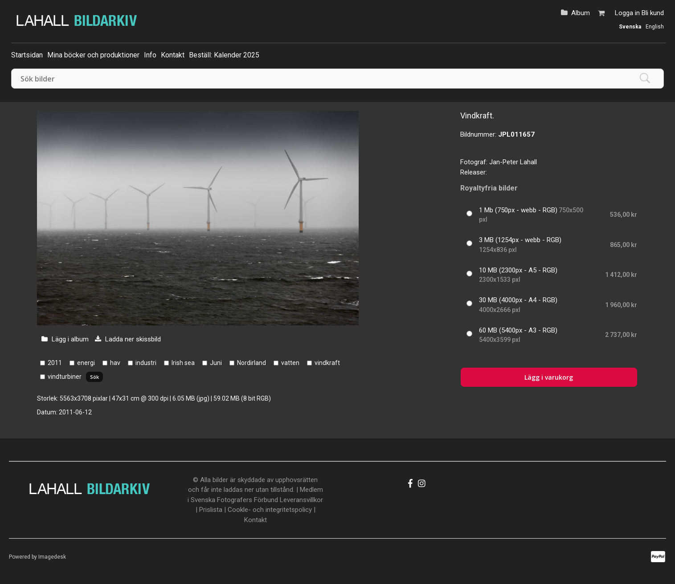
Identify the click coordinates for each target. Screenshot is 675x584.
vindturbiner (65, 376)
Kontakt (172, 55)
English (655, 27)
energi (86, 362)
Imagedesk (52, 557)
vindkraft (327, 362)
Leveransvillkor (301, 500)
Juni (216, 362)
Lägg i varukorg (548, 377)
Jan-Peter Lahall (513, 162)
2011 (55, 362)
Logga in (627, 13)
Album (580, 13)
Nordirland (251, 362)
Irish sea (183, 362)
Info (150, 55)
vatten (290, 362)
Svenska (630, 27)
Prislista (210, 510)
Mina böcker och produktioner (93, 55)
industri (145, 362)
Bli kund (653, 13)
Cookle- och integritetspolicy (270, 510)
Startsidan (27, 55)
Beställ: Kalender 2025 (224, 55)
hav (115, 362)
